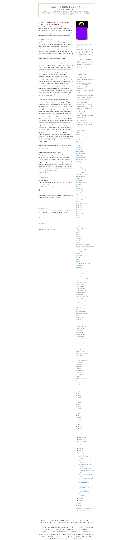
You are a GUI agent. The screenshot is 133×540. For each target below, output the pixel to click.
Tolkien (77, 307)
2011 (79, 424)
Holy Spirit (78, 209)
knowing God (79, 223)
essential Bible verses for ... (82, 182)
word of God (78, 319)
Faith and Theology (80, 370)
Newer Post (41, 226)
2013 (79, 419)
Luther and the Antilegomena (85, 468)
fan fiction (78, 188)
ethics (77, 184)
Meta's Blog (78, 342)
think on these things (80, 305)
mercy (77, 240)
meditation (78, 238)
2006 (79, 503)
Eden (77, 178)
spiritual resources (80, 290)
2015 (79, 415)
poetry (77, 259)
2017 (79, 411)
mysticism (78, 242)
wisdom (77, 315)
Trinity (77, 309)
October (81, 439)
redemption (78, 267)
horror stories (79, 213)
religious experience (80, 271)
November (81, 437)
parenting (78, 251)
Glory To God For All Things (82, 338)
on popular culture (80, 249)
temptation (78, 298)
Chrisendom (78, 364)
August (80, 444)
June (80, 448)
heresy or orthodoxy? (80, 203)
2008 (79, 431)
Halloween (78, 201)
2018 (79, 408)
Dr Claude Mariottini (80, 334)
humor (77, 217)
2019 (79, 406)
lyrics (77, 234)
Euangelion (78, 368)
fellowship (78, 190)
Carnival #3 (78, 83)
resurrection (78, 275)
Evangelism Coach (44, 190)
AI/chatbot (78, 147)
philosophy (78, 257)
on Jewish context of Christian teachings (85, 246)
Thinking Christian (80, 384)
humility (78, 215)
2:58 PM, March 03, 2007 (46, 186)
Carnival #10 (79, 108)
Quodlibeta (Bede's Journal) (82, 380)
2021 (79, 402)
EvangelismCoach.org (43, 202)
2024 (79, 395)
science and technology (81, 278)
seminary (78, 280)
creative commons (80, 170)
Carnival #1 (78, 76)
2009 (79, 428)
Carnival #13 (79, 119)
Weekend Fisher (43, 208)
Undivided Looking (80, 351)
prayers (77, 261)
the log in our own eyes (81, 302)
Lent (77, 224)
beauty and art (79, 151)
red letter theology (80, 265)
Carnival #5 (78, 90)
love (77, 232)
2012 (79, 422)
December (81, 435)
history (77, 205)
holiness (77, 207)
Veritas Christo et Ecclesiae (82, 353)
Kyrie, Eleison (79, 374)
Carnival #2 (78, 79)
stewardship (78, 294)
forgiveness (78, 194)
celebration (78, 161)
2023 (79, 397)
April (80, 452)
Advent (77, 145)
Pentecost (78, 255)
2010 (79, 426)
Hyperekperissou (79, 340)
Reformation (78, 269)
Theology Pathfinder (80, 382)
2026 (79, 391)
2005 (79, 505)
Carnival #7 (78, 97)
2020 (79, 404)
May (80, 450)
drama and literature (80, 176)
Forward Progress (80, 336)
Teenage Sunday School (81, 296)
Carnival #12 (79, 115)
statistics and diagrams (81, 292)
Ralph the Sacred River (81, 378)
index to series (79, 219)
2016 (79, 413)
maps (77, 236)
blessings (78, 155)
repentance (78, 273)
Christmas (78, 165)
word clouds (78, 317)
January (81, 500)
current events (79, 172)
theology (78, 303)
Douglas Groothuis (80, 332)
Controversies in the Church (82, 71)
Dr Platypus (78, 366)
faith (77, 186)
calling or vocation (80, 157)
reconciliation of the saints (82, 263)
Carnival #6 (78, 94)
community (78, 167)
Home (56, 226)
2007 (79, 433)
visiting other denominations (82, 313)
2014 (79, 417)
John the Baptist (79, 221)
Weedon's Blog (79, 355)
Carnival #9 (78, 104)
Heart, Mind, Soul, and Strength (66, 8)
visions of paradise (80, 311)
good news (46, 172)
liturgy (77, 226)
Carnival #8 (78, 101)
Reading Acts (79, 345)
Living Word (78, 228)
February (81, 498)
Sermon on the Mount (81, 282)
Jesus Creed (78, 372)
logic (77, 230)
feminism (78, 192)
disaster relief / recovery (81, 174)
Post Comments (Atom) (50, 229)
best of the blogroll (80, 153)
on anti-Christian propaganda (82, 244)
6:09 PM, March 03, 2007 (46, 205)
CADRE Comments (80, 328)
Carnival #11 (79, 111)
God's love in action (80, 197)
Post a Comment (42, 223)
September (81, 441)
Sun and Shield (79, 349)
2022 (79, 400)
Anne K (78, 132)
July (80, 446)
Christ (77, 163)
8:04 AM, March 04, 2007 (46, 220)
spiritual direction (80, 288)
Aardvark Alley (79, 362)
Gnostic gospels (79, 196)
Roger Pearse (79, 347)
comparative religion (80, 168)
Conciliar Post (79, 330)
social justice (79, 286)
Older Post (71, 226)
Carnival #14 (79, 122)
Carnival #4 (78, 86)
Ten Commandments (80, 300)
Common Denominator (81, 326)
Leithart (77, 376)
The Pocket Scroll (80, 344)
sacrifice (78, 276)
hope (77, 211)
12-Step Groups (79, 141)
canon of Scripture (80, 159)
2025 (79, 393)
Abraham (78, 143)
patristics (78, 253)
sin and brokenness (80, 284)
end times (78, 180)
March (80, 455)
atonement (78, 149)
